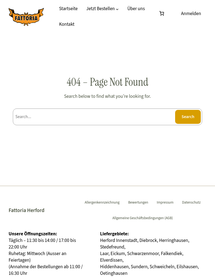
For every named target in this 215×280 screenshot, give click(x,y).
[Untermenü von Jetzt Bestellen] (117, 9)
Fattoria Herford (26, 210)
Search (187, 117)
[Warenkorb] (163, 13)
